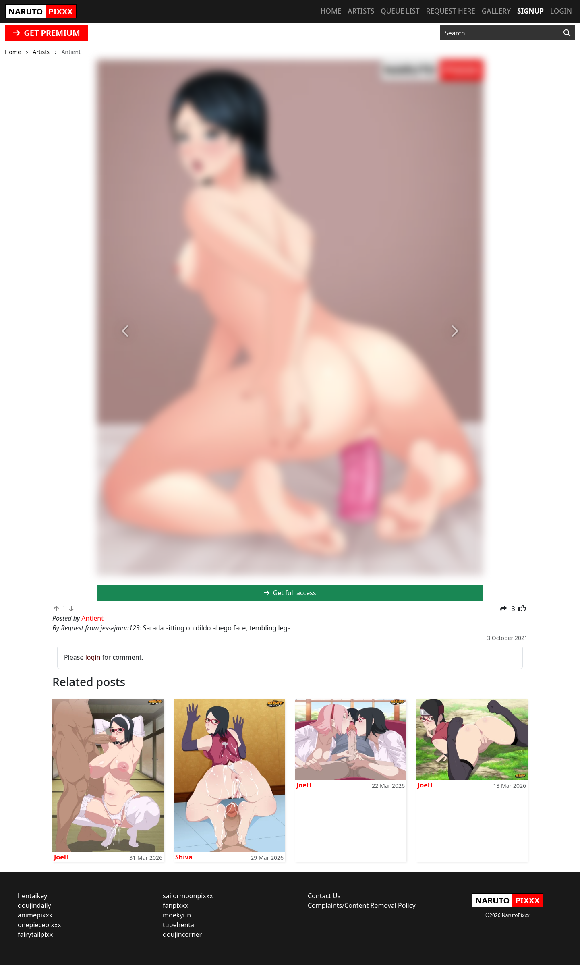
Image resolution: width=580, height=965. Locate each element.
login (93, 657)
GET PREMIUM (46, 32)
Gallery (496, 11)
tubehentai (179, 924)
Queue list (400, 11)
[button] (126, 332)
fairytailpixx (35, 934)
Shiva (184, 857)
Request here (450, 11)
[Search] (567, 33)
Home (331, 11)
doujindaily (34, 905)
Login (561, 11)
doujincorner (182, 934)
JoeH (61, 857)
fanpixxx (175, 905)
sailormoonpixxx (188, 895)
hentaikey (32, 895)
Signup (530, 11)
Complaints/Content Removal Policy (362, 905)
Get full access (290, 592)
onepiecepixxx (39, 924)
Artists (361, 11)
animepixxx (35, 915)
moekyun (177, 915)
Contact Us (324, 895)
